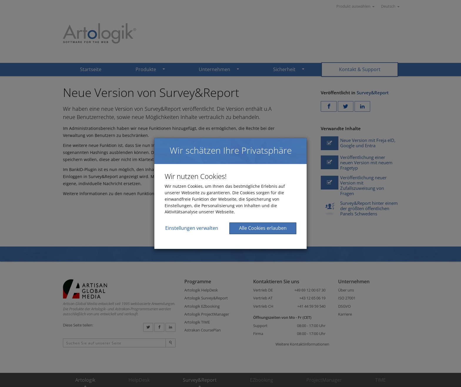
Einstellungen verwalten (191, 228)
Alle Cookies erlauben (263, 228)
